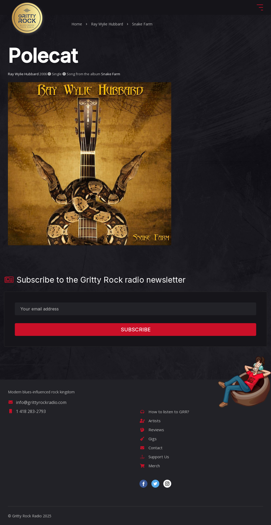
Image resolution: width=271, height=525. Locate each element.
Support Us (154, 456)
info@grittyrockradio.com (37, 402)
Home (76, 23)
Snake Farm (142, 23)
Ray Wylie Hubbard (107, 23)
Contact (150, 447)
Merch (149, 465)
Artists (150, 420)
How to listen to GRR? (164, 411)
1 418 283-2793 (27, 411)
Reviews (151, 429)
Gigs (148, 438)
